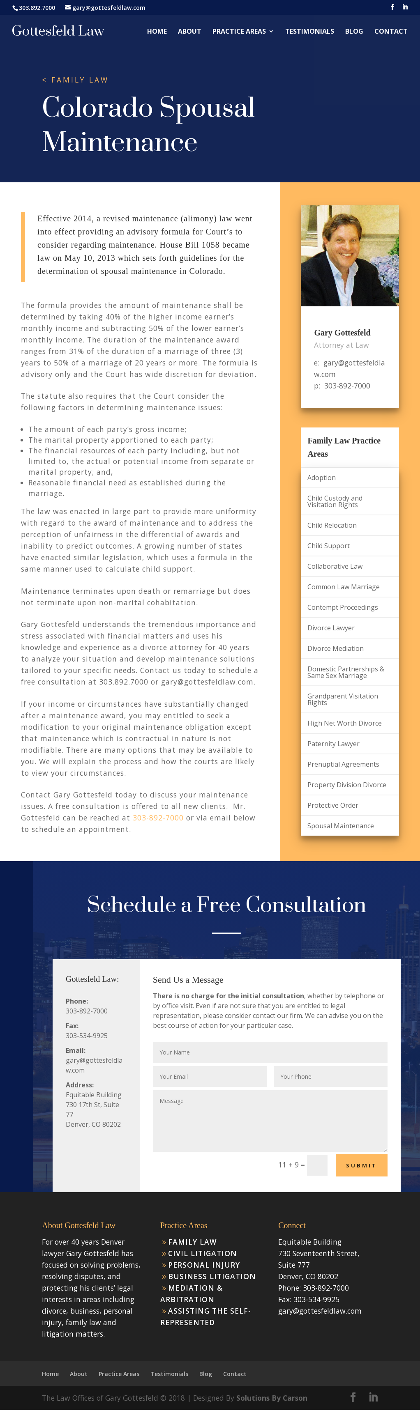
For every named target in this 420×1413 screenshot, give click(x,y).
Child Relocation (332, 525)
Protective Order (332, 805)
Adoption (321, 477)
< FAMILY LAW (75, 80)
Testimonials (309, 32)
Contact (391, 32)
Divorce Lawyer (331, 627)
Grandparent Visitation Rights (342, 699)
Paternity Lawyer (333, 743)
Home (157, 32)
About (189, 32)
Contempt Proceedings (342, 607)
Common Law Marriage (343, 586)
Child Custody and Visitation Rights (334, 501)
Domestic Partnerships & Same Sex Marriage (345, 672)
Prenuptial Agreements (343, 764)
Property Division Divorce (346, 784)
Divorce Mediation (335, 648)
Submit (361, 1165)
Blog (354, 32)
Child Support (328, 545)
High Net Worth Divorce (344, 723)
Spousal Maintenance (340, 825)
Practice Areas (239, 32)
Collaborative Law (334, 566)
